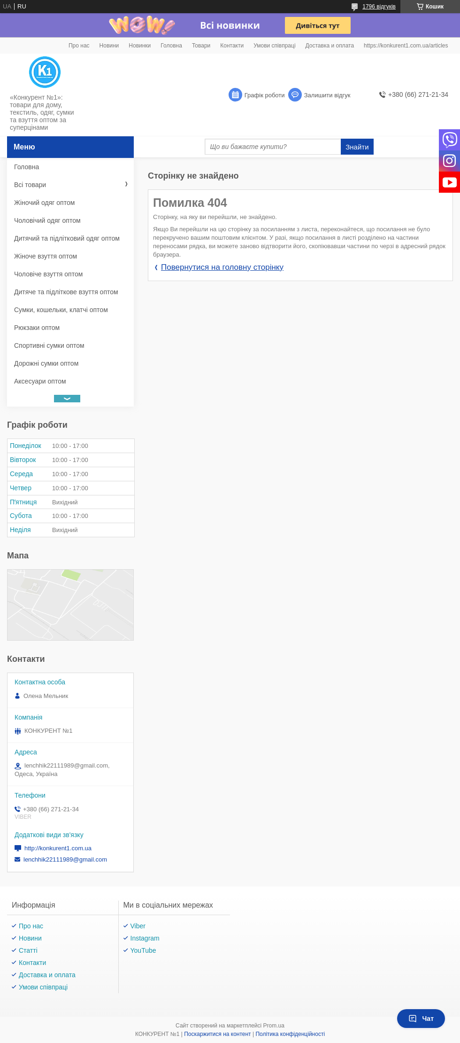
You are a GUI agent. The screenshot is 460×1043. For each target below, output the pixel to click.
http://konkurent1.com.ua (58, 848)
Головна (171, 45)
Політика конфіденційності (290, 1034)
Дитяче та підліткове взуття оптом (66, 292)
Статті (28, 950)
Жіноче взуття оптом (45, 256)
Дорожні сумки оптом (46, 363)
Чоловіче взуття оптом (48, 274)
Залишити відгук (327, 95)
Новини (109, 45)
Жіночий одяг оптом (44, 202)
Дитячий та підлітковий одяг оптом (67, 238)
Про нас (79, 45)
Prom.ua (273, 1025)
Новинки (140, 45)
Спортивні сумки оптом (49, 345)
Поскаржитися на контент (217, 1034)
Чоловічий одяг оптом (47, 220)
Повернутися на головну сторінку (222, 267)
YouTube (143, 950)
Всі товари (30, 184)
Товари (201, 45)
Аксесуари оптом (40, 381)
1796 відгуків (379, 6)
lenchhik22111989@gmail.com (65, 859)
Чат (421, 1018)
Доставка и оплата (330, 45)
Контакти (232, 45)
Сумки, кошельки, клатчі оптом (61, 310)
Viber (138, 926)
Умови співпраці (274, 45)
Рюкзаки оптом (37, 327)
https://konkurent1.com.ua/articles (406, 45)
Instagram (145, 938)
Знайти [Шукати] (356, 147)
